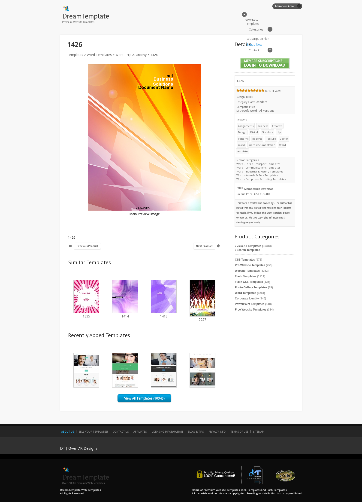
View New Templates (252, 22)
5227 (202, 317)
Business (262, 126)
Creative (277, 126)
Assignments (245, 126)
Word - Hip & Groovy (131, 54)
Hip (279, 132)
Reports (257, 138)
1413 (164, 314)
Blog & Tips (196, 431)
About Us (67, 431)
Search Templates (248, 250)
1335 (86, 314)
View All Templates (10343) (144, 398)
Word (241, 145)
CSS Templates (245, 259)
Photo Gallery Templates (251, 287)
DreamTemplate (85, 15)
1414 (125, 314)
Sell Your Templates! (93, 431)
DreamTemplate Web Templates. (80, 490)
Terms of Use (239, 431)
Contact (254, 50)
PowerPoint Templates (250, 304)
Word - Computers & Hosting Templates (261, 179)
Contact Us (121, 431)
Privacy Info (217, 431)
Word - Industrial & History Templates (259, 171)
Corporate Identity (247, 298)
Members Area (284, 6)
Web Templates (250, 490)
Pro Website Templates (250, 265)
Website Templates (247, 270)
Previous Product (87, 246)
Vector (284, 138)
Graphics (267, 132)
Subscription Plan (258, 39)
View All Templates (249, 246)
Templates (75, 54)
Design (242, 132)
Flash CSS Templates (249, 281)
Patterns (243, 138)
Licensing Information (167, 431)
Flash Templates (245, 276)
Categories (256, 29)
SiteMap (258, 431)
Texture (271, 138)
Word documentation (262, 145)
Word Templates (99, 54)
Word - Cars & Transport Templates (258, 164)
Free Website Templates (250, 309)
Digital (254, 132)
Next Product (204, 246)
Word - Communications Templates (258, 167)
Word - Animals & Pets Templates (257, 175)
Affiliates (140, 431)
